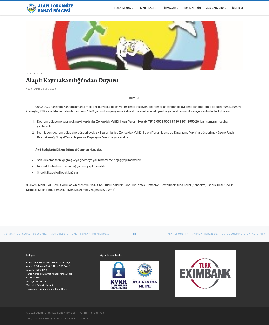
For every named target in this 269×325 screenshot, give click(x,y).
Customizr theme (77, 318)
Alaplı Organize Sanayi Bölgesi (56, 312)
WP (40, 318)
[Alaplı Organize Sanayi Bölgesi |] (50, 7)
